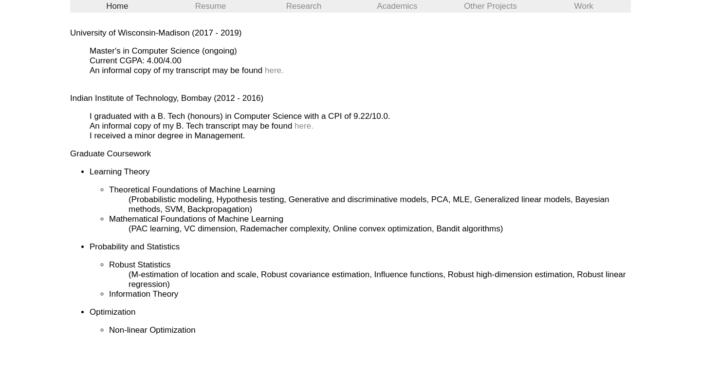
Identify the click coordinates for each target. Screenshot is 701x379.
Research (304, 6)
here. (274, 70)
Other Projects (490, 6)
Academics (397, 6)
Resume (210, 6)
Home (117, 6)
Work (583, 6)
